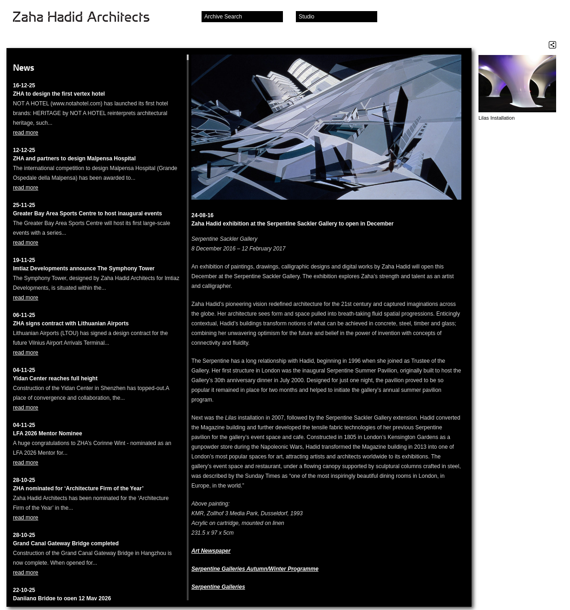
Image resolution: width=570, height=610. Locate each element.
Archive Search (223, 16)
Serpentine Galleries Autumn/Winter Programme (255, 569)
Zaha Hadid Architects (88, 17)
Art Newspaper (211, 551)
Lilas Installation (496, 118)
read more (25, 132)
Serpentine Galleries (218, 587)
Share (552, 44)
